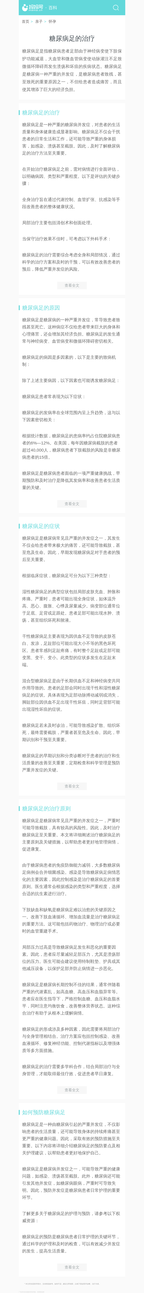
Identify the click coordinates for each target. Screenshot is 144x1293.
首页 (25, 21)
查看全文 (72, 285)
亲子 (39, 21)
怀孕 (52, 21)
